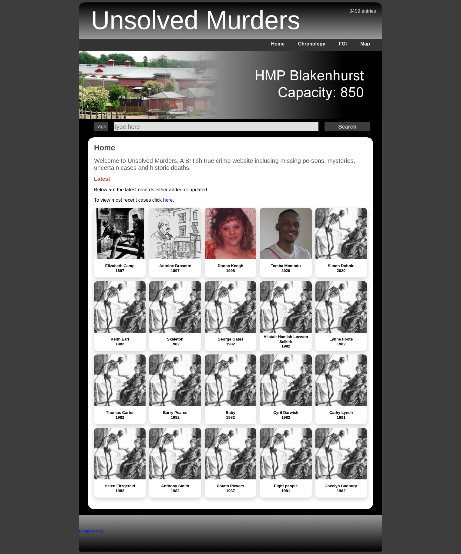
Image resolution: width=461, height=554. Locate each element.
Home (277, 43)
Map (365, 43)
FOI (343, 43)
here (168, 200)
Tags (101, 126)
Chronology (311, 43)
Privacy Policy (91, 531)
